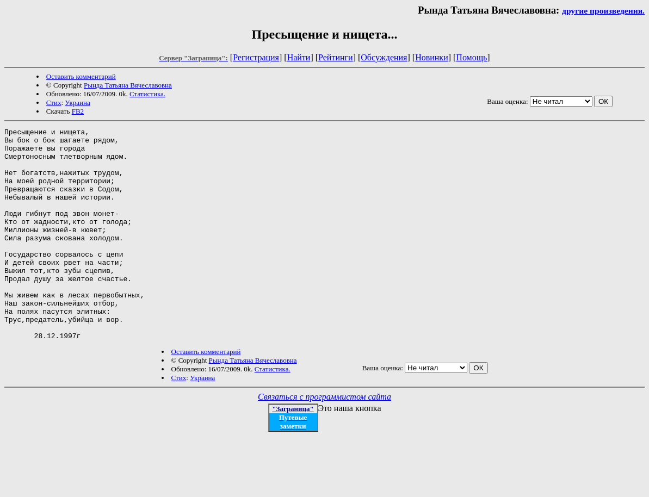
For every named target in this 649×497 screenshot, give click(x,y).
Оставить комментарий (81, 76)
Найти (299, 57)
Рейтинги (335, 57)
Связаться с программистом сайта (324, 439)
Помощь (471, 57)
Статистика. (147, 94)
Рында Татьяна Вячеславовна (128, 85)
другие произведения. (603, 10)
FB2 (78, 111)
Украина (77, 102)
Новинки (431, 57)
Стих (53, 102)
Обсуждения (384, 57)
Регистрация (256, 57)
